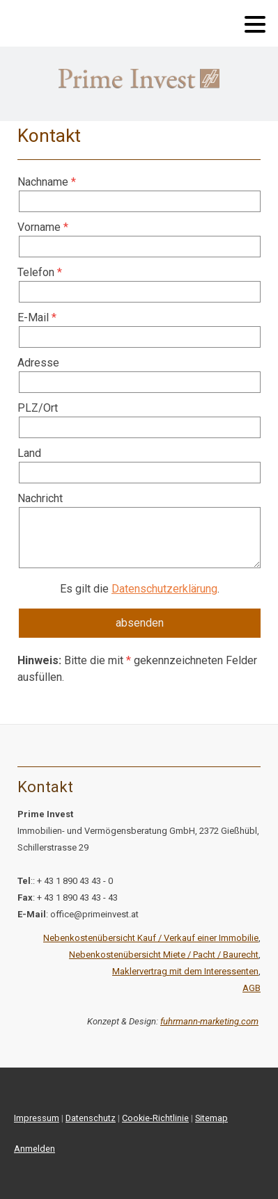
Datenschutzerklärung (164, 588)
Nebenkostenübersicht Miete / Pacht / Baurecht (163, 954)
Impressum (36, 1118)
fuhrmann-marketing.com (209, 1021)
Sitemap (211, 1118)
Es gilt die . (139, 588)
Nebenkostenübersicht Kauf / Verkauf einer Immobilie (150, 938)
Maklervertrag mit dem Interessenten (185, 971)
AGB (251, 988)
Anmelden (34, 1148)
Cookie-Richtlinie (155, 1118)
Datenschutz (90, 1118)
